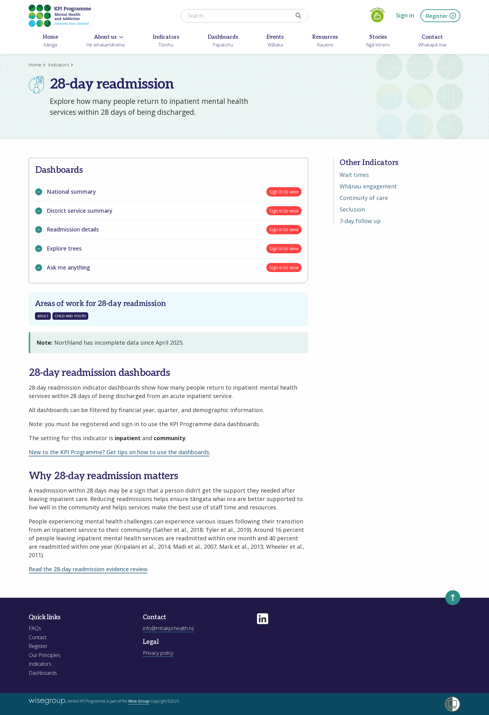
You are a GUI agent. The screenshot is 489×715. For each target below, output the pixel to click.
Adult (42, 316)
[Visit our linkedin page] (262, 619)
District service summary (73, 210)
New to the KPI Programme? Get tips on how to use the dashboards (119, 452)
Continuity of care (364, 198)
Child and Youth (70, 316)
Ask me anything (62, 267)
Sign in (405, 15)
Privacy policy (158, 652)
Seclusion (352, 209)
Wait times (354, 174)
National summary (65, 191)
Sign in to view (283, 192)
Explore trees (58, 248)
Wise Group (138, 701)
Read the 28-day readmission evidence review (88, 569)
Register (441, 16)
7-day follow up (360, 221)
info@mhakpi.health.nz (168, 628)
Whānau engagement (368, 186)
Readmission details (67, 229)
